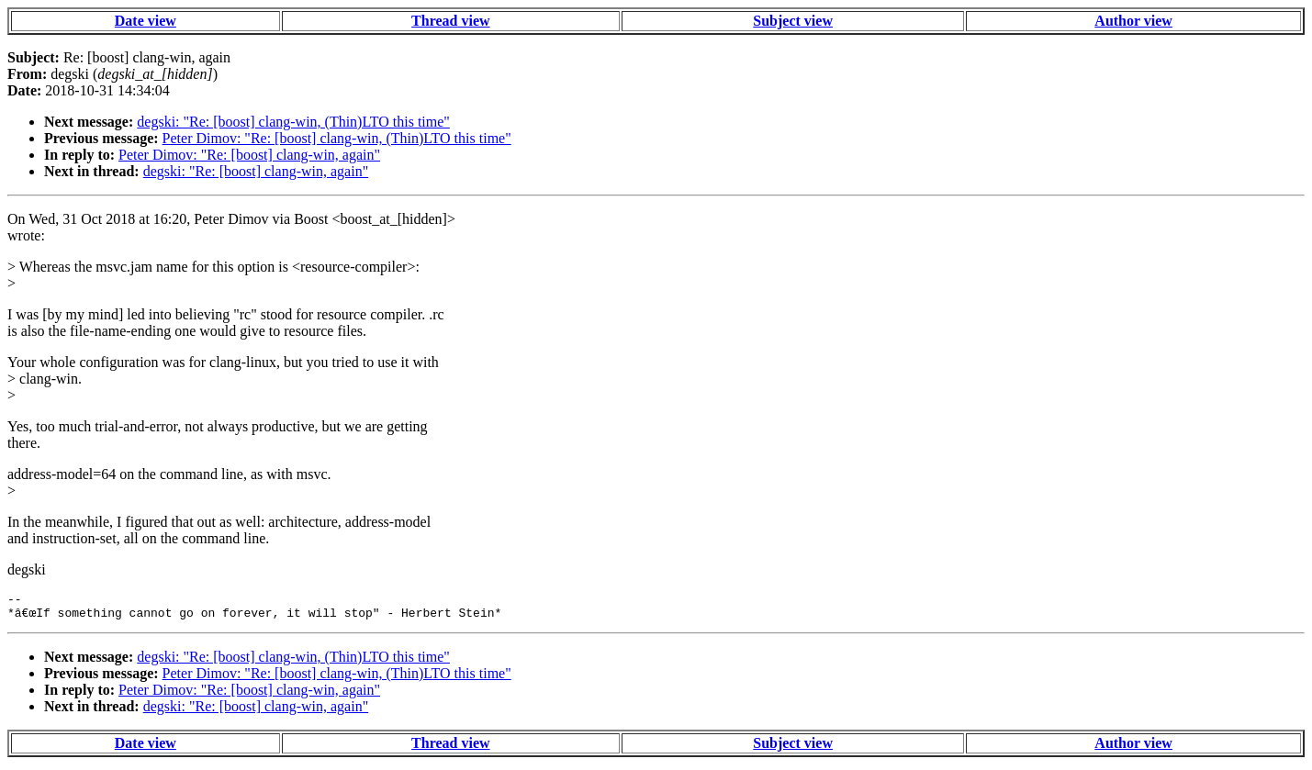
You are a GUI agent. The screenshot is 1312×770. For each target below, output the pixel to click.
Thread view (450, 20)
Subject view (793, 20)
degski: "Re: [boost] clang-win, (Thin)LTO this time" (293, 121)
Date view (145, 20)
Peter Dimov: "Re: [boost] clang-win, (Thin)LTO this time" (337, 138)
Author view (1133, 20)
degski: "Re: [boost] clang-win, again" (255, 171)
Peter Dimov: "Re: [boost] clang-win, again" (249, 154)
